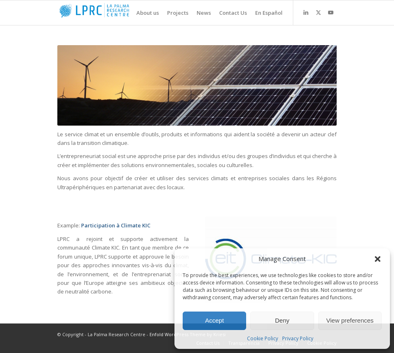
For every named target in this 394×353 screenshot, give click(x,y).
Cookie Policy (262, 338)
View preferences (350, 320)
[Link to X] (318, 12)
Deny (282, 320)
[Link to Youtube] (330, 12)
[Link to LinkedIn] (306, 12)
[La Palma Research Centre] (118, 12)
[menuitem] (143, 12)
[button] (378, 259)
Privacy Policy (297, 338)
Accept (214, 320)
